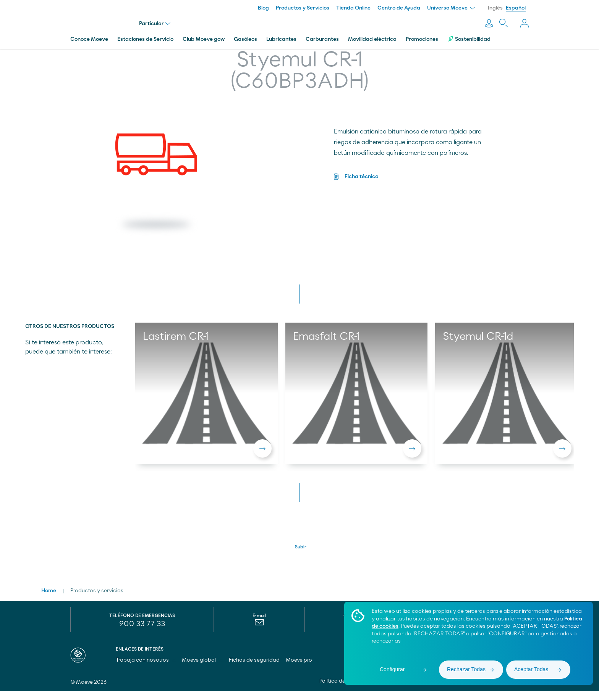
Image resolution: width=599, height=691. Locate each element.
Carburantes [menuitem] (322, 39)
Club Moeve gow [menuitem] (204, 39)
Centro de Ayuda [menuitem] (398, 8)
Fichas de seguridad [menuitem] (254, 660)
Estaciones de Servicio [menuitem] (145, 39)
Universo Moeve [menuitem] (451, 8)
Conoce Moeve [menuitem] (89, 39)
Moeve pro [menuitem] (302, 660)
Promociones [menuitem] (422, 39)
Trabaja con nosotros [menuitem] (146, 660)
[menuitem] (259, 624)
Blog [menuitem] (263, 8)
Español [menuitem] (516, 8)
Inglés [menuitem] (495, 8)
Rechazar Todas (466, 669)
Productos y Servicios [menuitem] (302, 8)
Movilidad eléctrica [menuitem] (372, 39)
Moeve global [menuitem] (202, 660)
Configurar (392, 669)
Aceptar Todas (531, 669)
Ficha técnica (362, 176)
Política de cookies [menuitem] (342, 681)
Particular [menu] (154, 23)
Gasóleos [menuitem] (245, 39)
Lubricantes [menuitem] (281, 39)
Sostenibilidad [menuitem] (469, 39)
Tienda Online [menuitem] (353, 8)
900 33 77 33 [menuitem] (142, 624)
